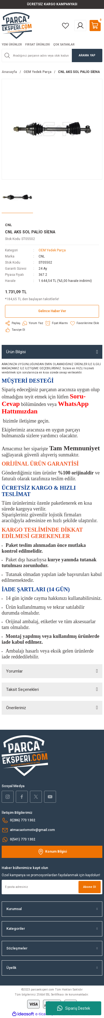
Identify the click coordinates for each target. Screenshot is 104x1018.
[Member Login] (80, 25)
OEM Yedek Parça (52, 250)
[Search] (52, 55)
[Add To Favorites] (84, 323)
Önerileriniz (16, 707)
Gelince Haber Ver (52, 311)
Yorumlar (14, 671)
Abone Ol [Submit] (89, 886)
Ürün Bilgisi (16, 351)
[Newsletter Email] (52, 887)
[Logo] (17, 25)
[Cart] (95, 25)
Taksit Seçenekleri (22, 689)
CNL (42, 256)
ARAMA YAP (87, 55)
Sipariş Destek (73, 1008)
